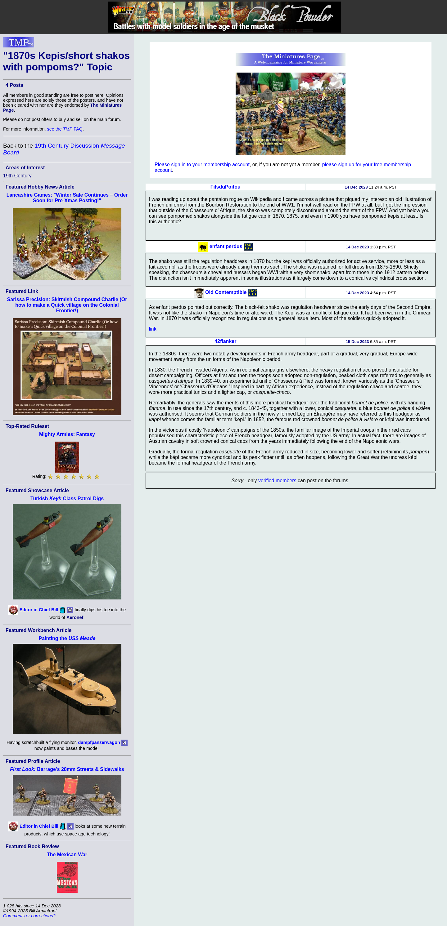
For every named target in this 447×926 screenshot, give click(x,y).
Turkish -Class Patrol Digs (67, 498)
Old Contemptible (225, 292)
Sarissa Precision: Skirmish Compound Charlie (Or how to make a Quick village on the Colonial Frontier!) (67, 305)
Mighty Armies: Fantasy (67, 434)
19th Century (17, 175)
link (152, 329)
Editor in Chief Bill (39, 609)
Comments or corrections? (29, 915)
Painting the (66, 638)
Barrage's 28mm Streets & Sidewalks (67, 769)
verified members (277, 480)
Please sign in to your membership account (202, 164)
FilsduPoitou (225, 186)
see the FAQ (65, 129)
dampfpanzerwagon (99, 742)
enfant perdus (226, 246)
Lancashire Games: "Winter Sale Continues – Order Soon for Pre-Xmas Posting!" (67, 197)
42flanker (225, 341)
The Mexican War (67, 854)
